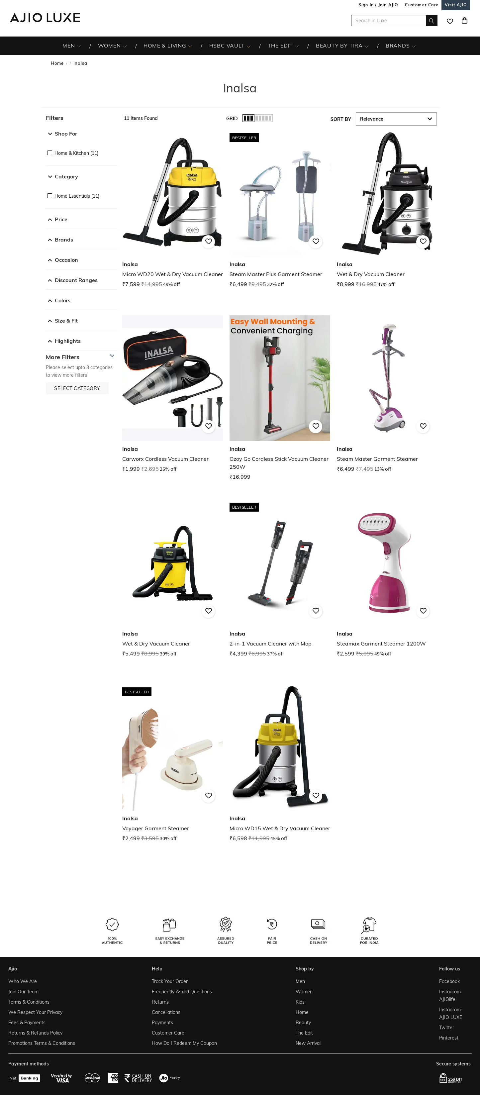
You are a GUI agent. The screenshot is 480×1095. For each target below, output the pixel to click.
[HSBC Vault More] (248, 46)
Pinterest (448, 1038)
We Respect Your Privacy (35, 1012)
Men (300, 981)
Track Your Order (170, 981)
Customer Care (168, 1033)
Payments (162, 1023)
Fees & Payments (27, 1023)
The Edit (304, 1033)
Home (57, 63)
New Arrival (308, 1043)
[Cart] (464, 20)
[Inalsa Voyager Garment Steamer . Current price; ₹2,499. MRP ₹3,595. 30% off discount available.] (172, 764)
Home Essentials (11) (76, 196)
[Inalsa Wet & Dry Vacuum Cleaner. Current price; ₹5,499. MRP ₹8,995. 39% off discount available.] (172, 579)
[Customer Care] (422, 4)
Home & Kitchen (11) (76, 153)
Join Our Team (23, 992)
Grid (232, 119)
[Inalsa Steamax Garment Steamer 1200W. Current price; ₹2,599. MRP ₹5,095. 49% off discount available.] (387, 579)
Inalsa (80, 63)
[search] (431, 20)
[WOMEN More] (125, 46)
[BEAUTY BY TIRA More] (366, 46)
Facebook (449, 981)
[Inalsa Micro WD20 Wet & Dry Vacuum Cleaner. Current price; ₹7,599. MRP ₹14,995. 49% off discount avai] (172, 209)
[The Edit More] (297, 46)
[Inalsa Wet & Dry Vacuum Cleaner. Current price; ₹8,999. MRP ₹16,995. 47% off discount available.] (387, 209)
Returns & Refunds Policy (35, 1033)
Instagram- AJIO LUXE (451, 1013)
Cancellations (166, 1012)
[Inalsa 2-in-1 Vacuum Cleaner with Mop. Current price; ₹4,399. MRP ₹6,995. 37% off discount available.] (280, 579)
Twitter (446, 1028)
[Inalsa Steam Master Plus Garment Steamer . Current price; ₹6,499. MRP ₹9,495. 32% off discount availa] (280, 209)
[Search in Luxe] (394, 20)
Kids (300, 1002)
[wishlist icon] (449, 20)
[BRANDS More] (414, 46)
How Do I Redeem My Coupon (184, 1043)
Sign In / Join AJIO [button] (378, 4)
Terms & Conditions (28, 1002)
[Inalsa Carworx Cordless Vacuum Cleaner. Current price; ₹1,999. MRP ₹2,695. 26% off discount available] (172, 394)
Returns (160, 1002)
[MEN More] (79, 46)
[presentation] (288, 500)
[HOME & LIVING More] (190, 46)
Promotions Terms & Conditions (41, 1043)
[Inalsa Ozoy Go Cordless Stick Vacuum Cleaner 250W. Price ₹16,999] (280, 398)
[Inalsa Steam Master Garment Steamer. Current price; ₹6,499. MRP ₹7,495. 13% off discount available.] (387, 394)
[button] (81, 118)
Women (304, 992)
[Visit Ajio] (456, 4)
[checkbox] (81, 148)
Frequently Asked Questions (182, 992)
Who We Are (22, 981)
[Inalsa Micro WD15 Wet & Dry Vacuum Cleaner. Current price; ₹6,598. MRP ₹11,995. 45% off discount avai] (280, 764)
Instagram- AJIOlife (451, 995)
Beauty (303, 1023)
